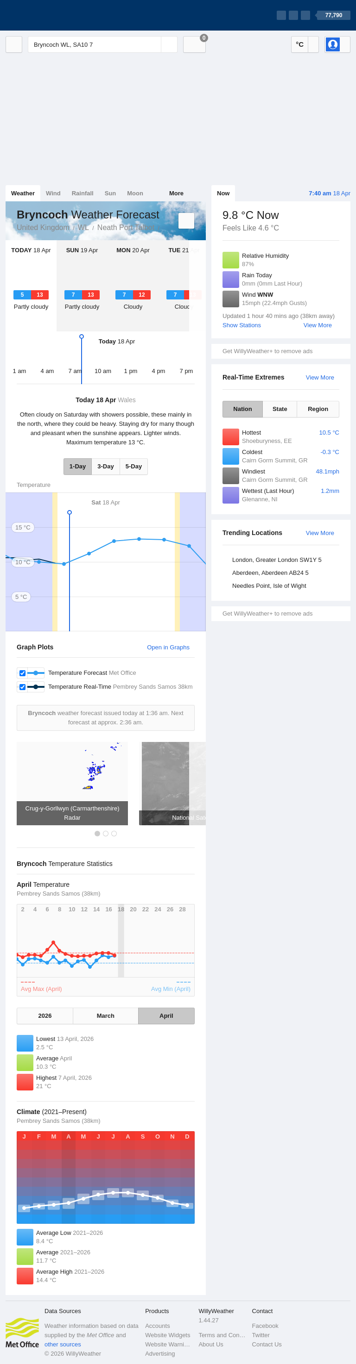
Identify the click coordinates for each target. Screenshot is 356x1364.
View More (318, 325)
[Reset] (153, 44)
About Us (210, 1344)
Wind (53, 193)
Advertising (160, 1353)
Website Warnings (169, 1344)
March (105, 1015)
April (166, 1015)
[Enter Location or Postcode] (103, 44)
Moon (135, 193)
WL (83, 227)
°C (300, 44)
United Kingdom (43, 227)
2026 (45, 1015)
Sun (110, 193)
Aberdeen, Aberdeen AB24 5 (270, 572)
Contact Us (267, 1344)
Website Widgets (167, 1335)
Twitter (261, 1335)
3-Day (105, 466)
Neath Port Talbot (125, 227)
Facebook (265, 1325)
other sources (62, 1344)
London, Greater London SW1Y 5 (277, 559)
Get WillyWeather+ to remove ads (267, 351)
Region (318, 408)
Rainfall (83, 193)
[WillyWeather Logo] (49, 15)
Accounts (157, 1325)
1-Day (78, 466)
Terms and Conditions (222, 1335)
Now (223, 193)
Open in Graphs (168, 647)
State (280, 408)
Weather (23, 193)
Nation (242, 408)
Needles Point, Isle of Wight (269, 585)
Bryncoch (164, 226)
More (176, 193)
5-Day (134, 466)
